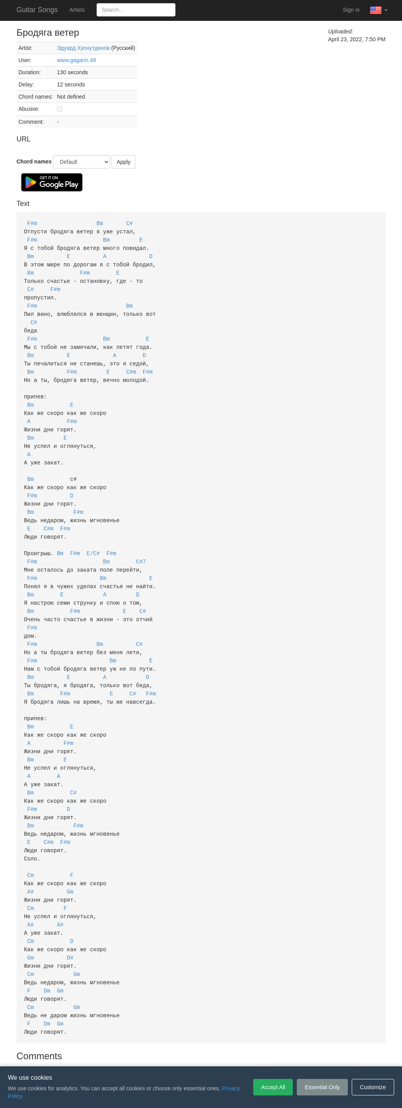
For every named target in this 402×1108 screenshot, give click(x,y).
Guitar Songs (37, 10)
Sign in (351, 10)
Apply (123, 162)
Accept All (273, 1087)
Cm (30, 844)
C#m (131, 364)
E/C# (93, 537)
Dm (47, 954)
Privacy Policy (202, 1054)
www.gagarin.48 (76, 60)
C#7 (141, 545)
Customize (373, 1087)
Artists (77, 10)
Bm (100, 223)
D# (70, 922)
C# (129, 223)
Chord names (33, 161)
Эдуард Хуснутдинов (83, 48)
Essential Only (322, 1087)
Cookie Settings (246, 1054)
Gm (70, 859)
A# (30, 859)
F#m (32, 223)
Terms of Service (157, 1054)
